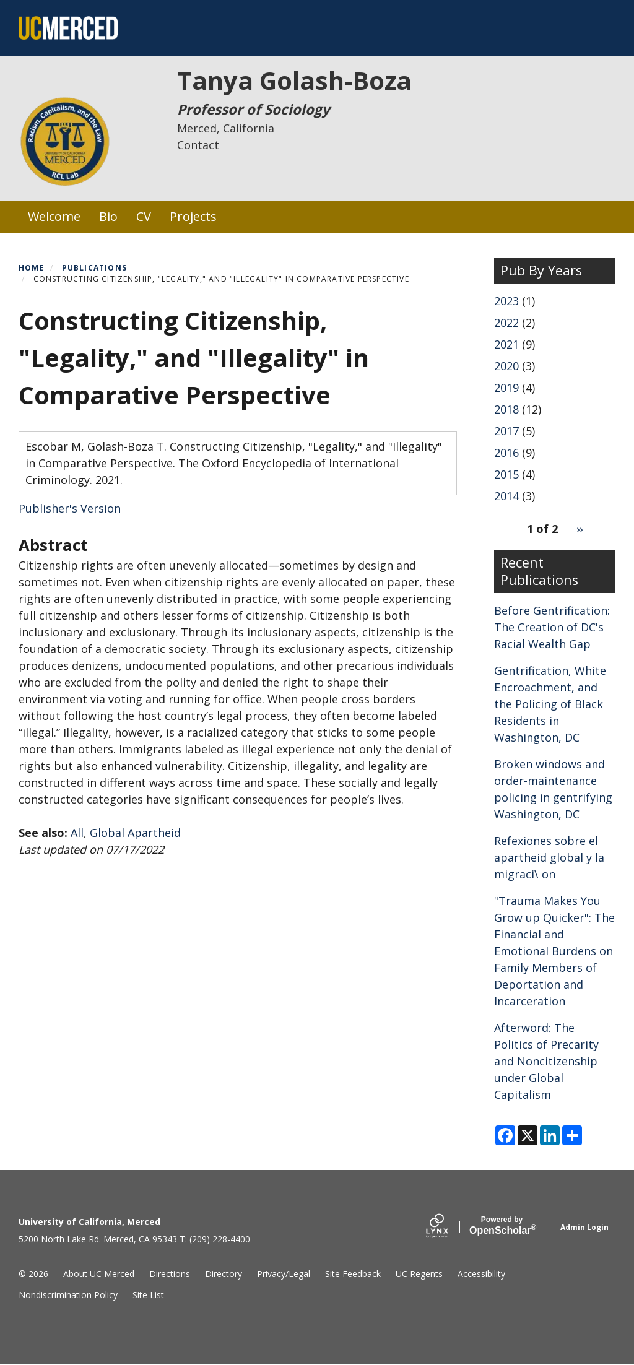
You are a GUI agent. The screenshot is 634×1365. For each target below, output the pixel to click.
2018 (506, 409)
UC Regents (419, 1274)
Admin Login (584, 1227)
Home (32, 267)
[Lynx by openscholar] (447, 1227)
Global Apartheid (135, 832)
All (77, 832)
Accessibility (481, 1274)
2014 (506, 495)
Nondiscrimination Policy (68, 1295)
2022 (506, 322)
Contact (198, 144)
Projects (193, 216)
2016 (506, 452)
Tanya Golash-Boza (294, 80)
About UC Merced (98, 1274)
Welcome (54, 216)
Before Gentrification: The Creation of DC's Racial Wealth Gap (552, 627)
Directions (169, 1274)
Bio (108, 216)
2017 (506, 430)
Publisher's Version (70, 508)
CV (143, 216)
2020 (506, 365)
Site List (148, 1295)
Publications (94, 267)
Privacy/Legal (283, 1274)
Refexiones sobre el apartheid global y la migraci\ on (549, 857)
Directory (223, 1274)
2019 (506, 387)
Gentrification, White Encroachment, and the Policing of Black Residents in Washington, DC (550, 704)
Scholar (501, 1226)
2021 (506, 344)
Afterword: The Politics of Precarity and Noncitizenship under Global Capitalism (546, 1061)
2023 (506, 300)
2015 (506, 474)
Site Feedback (353, 1274)
